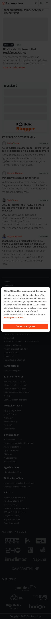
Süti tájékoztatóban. (14, 317)
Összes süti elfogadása (25, 326)
